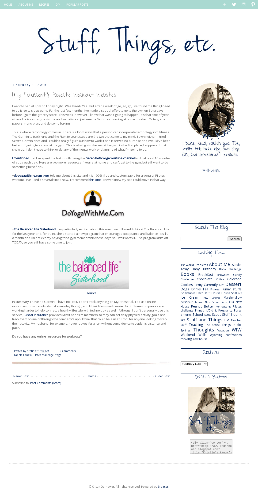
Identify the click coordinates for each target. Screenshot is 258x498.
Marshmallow (233, 298)
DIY (58, 5)
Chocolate (204, 279)
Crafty (198, 285)
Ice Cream (190, 297)
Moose (199, 302)
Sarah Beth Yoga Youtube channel (110, 158)
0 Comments (68, 351)
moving (186, 339)
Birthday (209, 269)
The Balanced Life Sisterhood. (35, 229)
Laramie (216, 297)
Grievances (188, 293)
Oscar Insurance (36, 315)
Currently (211, 284)
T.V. (227, 320)
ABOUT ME (26, 5)
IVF (240, 293)
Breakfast (205, 274)
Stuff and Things (204, 319)
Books (187, 274)
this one (95, 180)
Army (185, 269)
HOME (8, 5)
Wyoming (216, 335)
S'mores (186, 315)
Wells (202, 334)
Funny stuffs (231, 289)
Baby (196, 269)
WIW (237, 330)
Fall (205, 289)
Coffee (220, 279)
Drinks (196, 289)
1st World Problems (194, 265)
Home (92, 376)
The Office (212, 325)
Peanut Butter (202, 306)
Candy (237, 275)
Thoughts (203, 330)
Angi (46, 175)
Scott (207, 315)
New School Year (216, 302)
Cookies (187, 284)
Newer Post (21, 376)
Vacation (223, 330)
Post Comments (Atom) (45, 383)
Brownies (223, 275)
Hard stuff (203, 293)
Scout (216, 314)
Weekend (188, 334)
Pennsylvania (223, 306)
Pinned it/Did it (206, 310)
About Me (219, 264)
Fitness (27, 355)
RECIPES (44, 5)
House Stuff (229, 293)
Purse (238, 310)
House (216, 293)
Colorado (234, 279)
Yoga (58, 355)
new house (200, 339)
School (198, 314)
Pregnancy (225, 310)
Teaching (196, 324)
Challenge (187, 279)
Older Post (162, 376)
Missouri (187, 302)
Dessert (233, 284)
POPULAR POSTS (77, 5)
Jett (206, 298)
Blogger (163, 487)
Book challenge (230, 269)
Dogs (185, 289)
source (91, 293)
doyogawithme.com (28, 175)
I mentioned (20, 158)
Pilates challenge (43, 355)
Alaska (237, 264)
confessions (234, 335)
